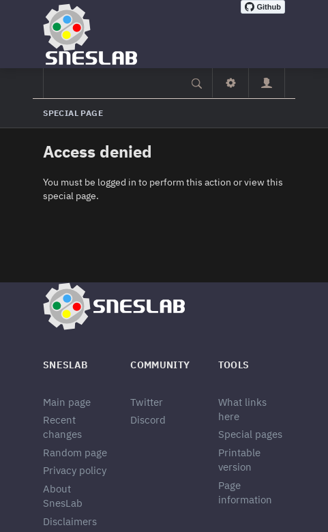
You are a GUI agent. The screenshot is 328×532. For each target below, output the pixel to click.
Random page (75, 452)
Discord (148, 419)
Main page (67, 402)
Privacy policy (74, 470)
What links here (242, 409)
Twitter (146, 402)
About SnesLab (63, 495)
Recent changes (62, 427)
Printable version (239, 459)
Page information (245, 492)
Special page (73, 113)
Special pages (250, 434)
